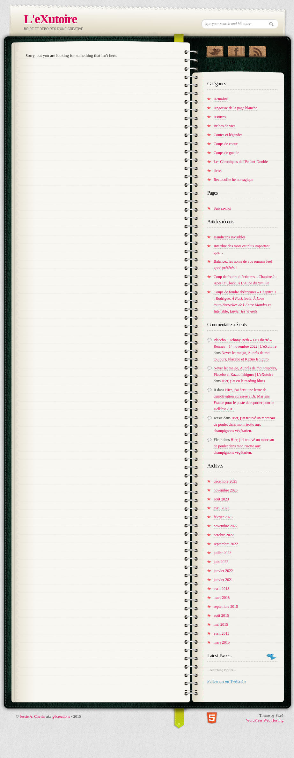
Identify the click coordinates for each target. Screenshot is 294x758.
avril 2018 (221, 588)
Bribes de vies (224, 126)
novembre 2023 (226, 490)
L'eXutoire (50, 19)
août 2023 (221, 499)
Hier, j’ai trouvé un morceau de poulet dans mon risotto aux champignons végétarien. (244, 424)
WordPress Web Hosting (264, 720)
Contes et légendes (228, 135)
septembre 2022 (226, 544)
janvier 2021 (223, 579)
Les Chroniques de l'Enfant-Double (241, 161)
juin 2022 (221, 562)
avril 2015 (221, 633)
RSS (257, 50)
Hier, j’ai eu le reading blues (243, 381)
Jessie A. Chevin (32, 716)
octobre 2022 (224, 535)
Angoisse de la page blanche (235, 108)
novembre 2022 (226, 526)
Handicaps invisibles (230, 237)
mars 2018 (222, 597)
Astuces (220, 117)
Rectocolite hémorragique (233, 179)
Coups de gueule (226, 153)
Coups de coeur (226, 144)
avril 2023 (221, 508)
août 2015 (221, 615)
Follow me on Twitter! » (226, 681)
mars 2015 (222, 642)
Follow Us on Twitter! (214, 50)
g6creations (61, 716)
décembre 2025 (225, 481)
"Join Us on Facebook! (236, 50)
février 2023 (223, 517)
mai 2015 (221, 624)
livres (218, 170)
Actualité (221, 99)
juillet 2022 (222, 553)
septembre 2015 (226, 606)
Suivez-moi (222, 208)
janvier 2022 (223, 570)
